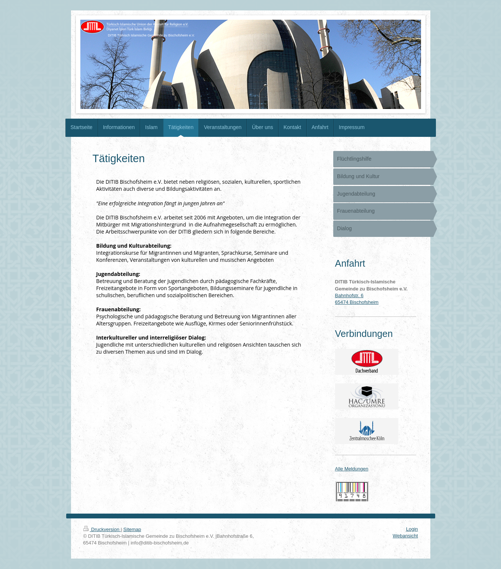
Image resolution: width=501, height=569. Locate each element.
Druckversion (102, 529)
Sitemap (132, 529)
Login (412, 529)
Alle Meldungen (352, 469)
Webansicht (405, 536)
